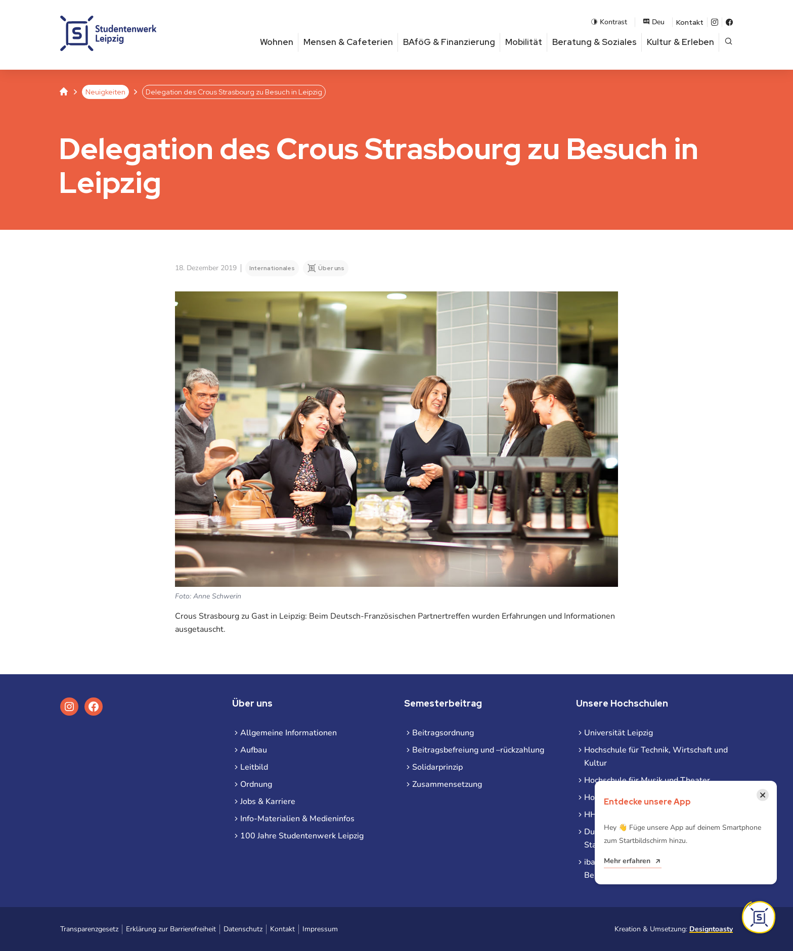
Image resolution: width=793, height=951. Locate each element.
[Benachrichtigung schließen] (763, 795)
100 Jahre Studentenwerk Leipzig (302, 835)
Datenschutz (243, 929)
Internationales (272, 268)
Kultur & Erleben (680, 41)
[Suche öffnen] (728, 42)
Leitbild (254, 767)
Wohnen (276, 41)
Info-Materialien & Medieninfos (297, 818)
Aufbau (253, 750)
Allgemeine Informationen (288, 732)
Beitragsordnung (443, 732)
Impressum (320, 929)
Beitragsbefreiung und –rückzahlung (478, 750)
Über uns (331, 268)
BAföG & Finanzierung (449, 41)
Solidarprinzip (437, 767)
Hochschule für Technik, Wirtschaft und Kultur (656, 756)
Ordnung (256, 784)
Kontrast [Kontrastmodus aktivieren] (609, 22)
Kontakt (689, 22)
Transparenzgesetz (89, 929)
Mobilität (523, 41)
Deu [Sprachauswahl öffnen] (654, 22)
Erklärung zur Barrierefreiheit (171, 929)
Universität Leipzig (618, 732)
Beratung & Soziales (594, 41)
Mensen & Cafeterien (348, 41)
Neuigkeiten (105, 91)
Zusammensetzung (447, 784)
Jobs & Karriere (267, 801)
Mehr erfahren (627, 861)
